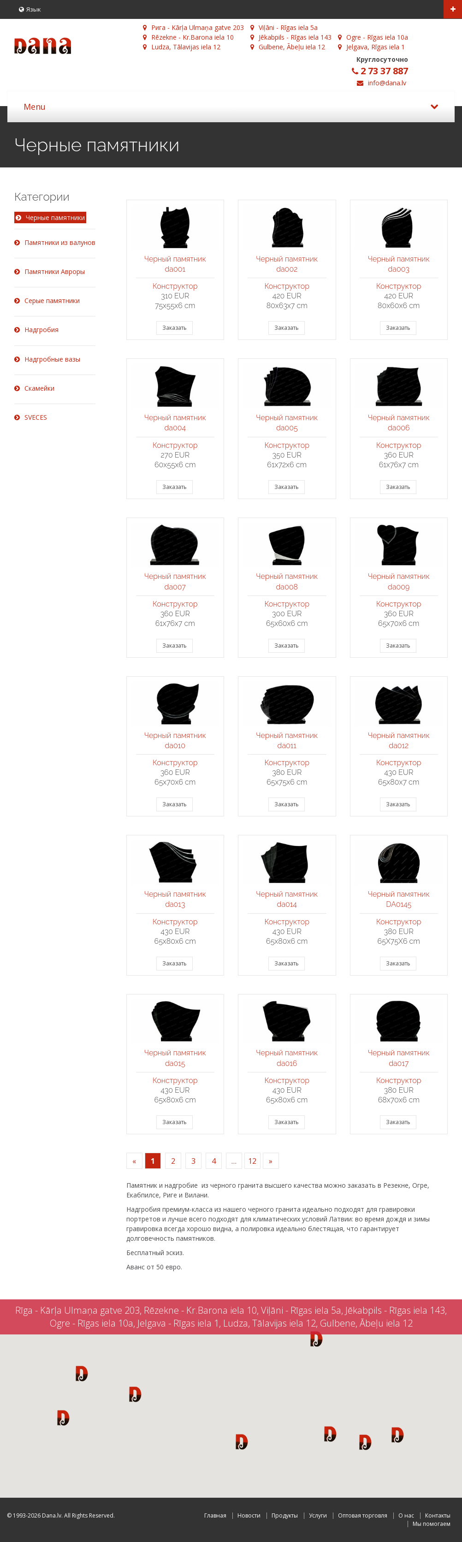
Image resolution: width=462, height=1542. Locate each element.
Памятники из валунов (54, 242)
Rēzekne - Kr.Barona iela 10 (188, 37)
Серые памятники (47, 300)
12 (252, 1161)
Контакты (437, 1515)
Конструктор (175, 286)
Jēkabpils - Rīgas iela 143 (291, 37)
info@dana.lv (387, 82)
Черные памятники (50, 218)
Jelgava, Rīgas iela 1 (371, 46)
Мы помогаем (431, 1524)
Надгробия (36, 329)
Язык (30, 9)
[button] (82, 1373)
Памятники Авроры (49, 271)
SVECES (30, 417)
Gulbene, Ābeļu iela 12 (287, 46)
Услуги (318, 1515)
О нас (406, 1515)
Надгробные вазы (47, 359)
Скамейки (34, 388)
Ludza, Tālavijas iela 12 (181, 46)
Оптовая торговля (362, 1515)
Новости (249, 1515)
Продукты (285, 1515)
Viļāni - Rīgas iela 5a (284, 27)
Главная (215, 1515)
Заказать (174, 328)
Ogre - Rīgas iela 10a (373, 37)
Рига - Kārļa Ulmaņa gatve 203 (193, 27)
